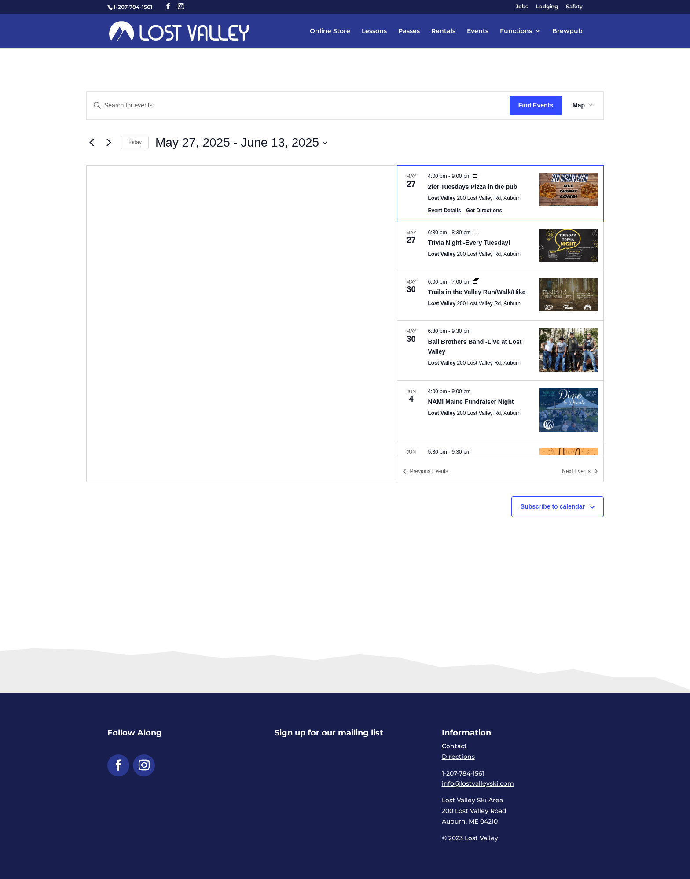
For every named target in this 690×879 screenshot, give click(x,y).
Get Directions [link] (484, 210)
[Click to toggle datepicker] (241, 142)
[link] (179, 30)
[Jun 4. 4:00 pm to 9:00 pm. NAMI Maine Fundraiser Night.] (500, 410)
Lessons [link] (374, 31)
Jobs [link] (522, 7)
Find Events (535, 105)
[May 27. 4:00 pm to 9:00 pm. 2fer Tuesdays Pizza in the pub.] (500, 193)
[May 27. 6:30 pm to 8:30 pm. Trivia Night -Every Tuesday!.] (500, 246)
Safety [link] (574, 7)
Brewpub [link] (567, 31)
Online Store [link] (330, 31)
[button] (168, 6)
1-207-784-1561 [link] (133, 7)
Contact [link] (454, 746)
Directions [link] (458, 757)
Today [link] (135, 142)
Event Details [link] (444, 210)
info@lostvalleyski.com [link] (478, 783)
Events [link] (477, 31)
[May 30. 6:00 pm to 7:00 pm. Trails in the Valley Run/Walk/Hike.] (500, 296)
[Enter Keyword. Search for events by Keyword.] (298, 105)
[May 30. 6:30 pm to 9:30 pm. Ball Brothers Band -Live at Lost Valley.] (500, 350)
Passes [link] (409, 31)
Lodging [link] (547, 7)
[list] (500, 310)
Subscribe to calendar (553, 506)
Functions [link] (516, 31)
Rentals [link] (443, 31)
